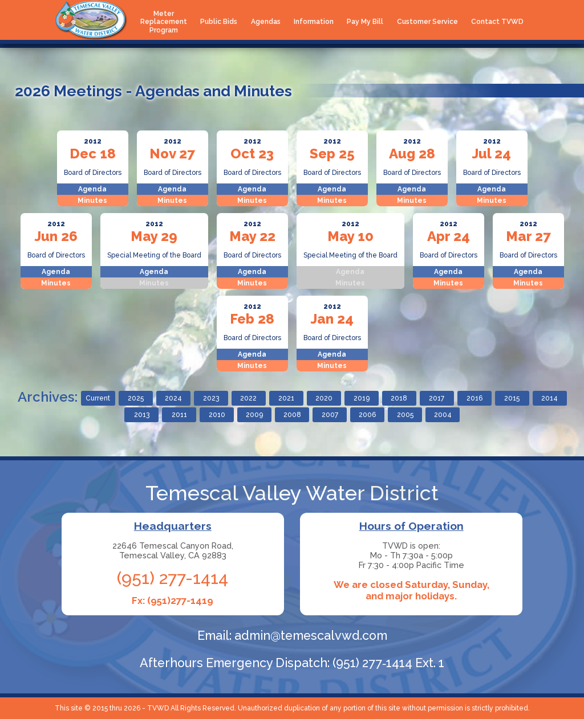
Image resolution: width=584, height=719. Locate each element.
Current (98, 398)
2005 (405, 415)
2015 (512, 398)
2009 (254, 415)
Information (314, 22)
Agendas (266, 22)
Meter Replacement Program (163, 22)
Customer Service (427, 22)
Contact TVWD (497, 22)
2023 (211, 398)
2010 (217, 415)
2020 (323, 398)
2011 (179, 415)
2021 (286, 398)
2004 (443, 415)
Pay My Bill (365, 22)
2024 (173, 398)
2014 (549, 398)
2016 (474, 398)
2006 (367, 415)
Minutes (92, 201)
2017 (436, 398)
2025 (136, 398)
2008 (292, 415)
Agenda (92, 189)
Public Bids (218, 22)
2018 (399, 398)
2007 (330, 415)
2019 (362, 398)
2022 (248, 398)
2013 (141, 415)
